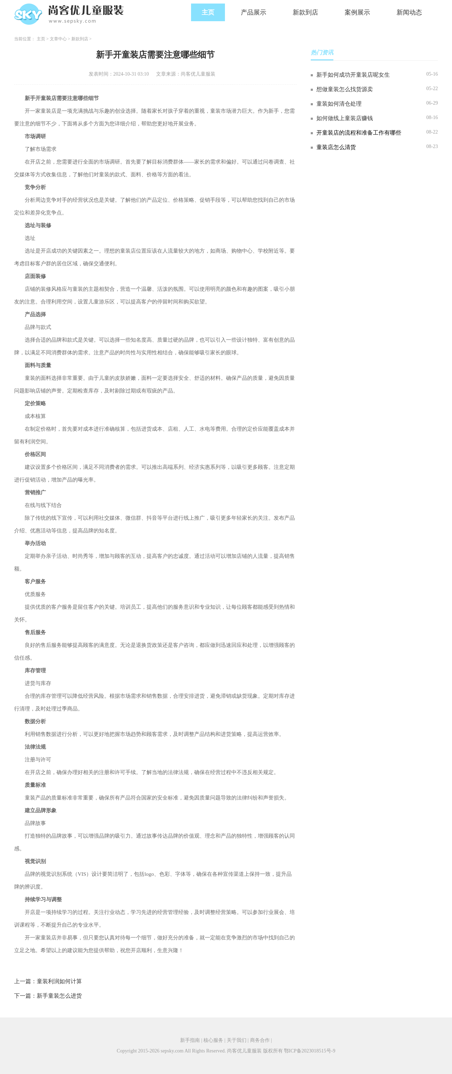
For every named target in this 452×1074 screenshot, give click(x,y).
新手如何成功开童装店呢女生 (353, 75)
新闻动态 (409, 12)
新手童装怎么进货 (59, 996)
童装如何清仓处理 (339, 104)
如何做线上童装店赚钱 (344, 118)
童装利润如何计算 (59, 981)
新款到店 (305, 12)
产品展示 (253, 12)
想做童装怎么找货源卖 (344, 89)
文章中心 (58, 38)
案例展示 (357, 12)
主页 (208, 12)
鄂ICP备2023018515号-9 (309, 1051)
